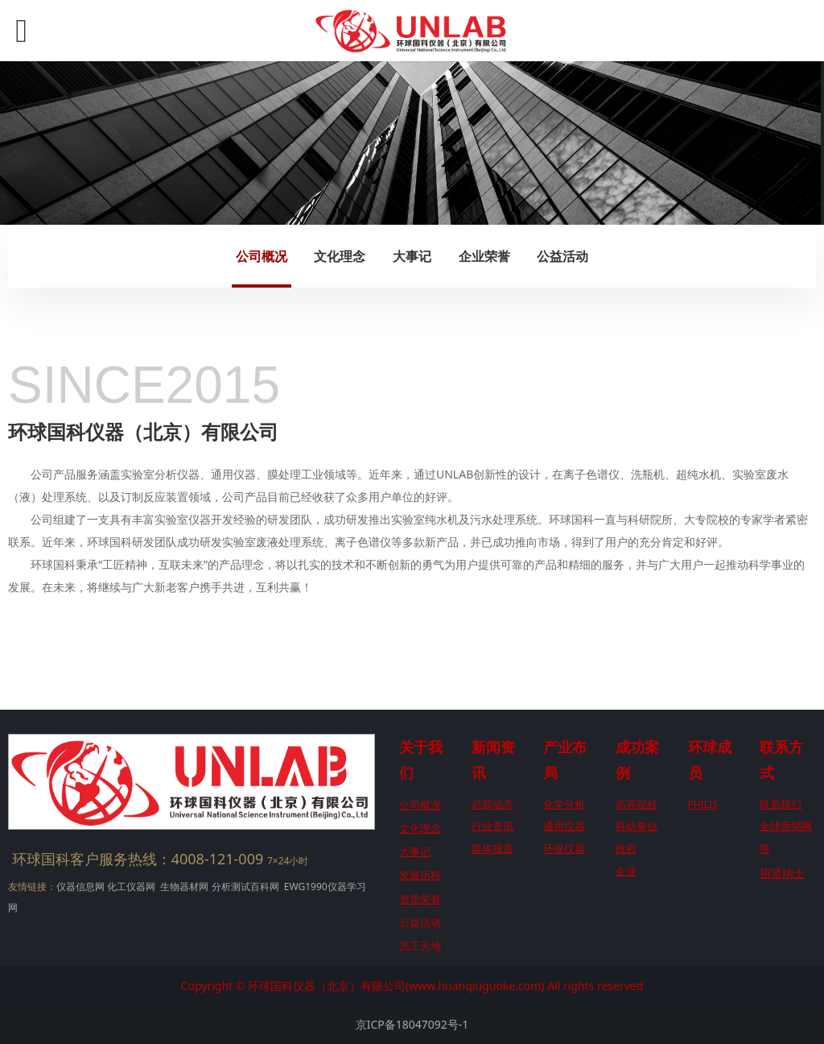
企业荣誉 (484, 256)
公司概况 (261, 256)
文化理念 (339, 256)
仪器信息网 (80, 886)
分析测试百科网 (245, 886)
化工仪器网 (131, 886)
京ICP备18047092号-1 (412, 1024)
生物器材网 (184, 886)
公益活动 (562, 256)
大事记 (412, 256)
